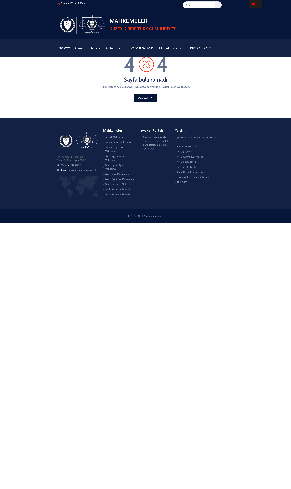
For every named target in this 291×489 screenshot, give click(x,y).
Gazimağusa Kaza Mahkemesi (114, 158)
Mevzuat (80, 48)
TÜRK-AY (182, 182)
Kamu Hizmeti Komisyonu (190, 172)
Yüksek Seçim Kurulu (187, 146)
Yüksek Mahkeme (114, 137)
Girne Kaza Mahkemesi (117, 174)
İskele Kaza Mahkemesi (117, 189)
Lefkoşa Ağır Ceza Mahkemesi (114, 149)
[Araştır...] (199, 4)
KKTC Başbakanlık (186, 162)
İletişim (207, 48)
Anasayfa (64, 48)
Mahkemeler (115, 48)
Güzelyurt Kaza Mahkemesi (119, 184)
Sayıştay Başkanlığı (187, 167)
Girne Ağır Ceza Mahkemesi (119, 179)
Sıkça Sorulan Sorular (141, 48)
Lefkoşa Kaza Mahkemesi (118, 142)
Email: (79, 170)
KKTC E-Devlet (184, 151)
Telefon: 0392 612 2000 (73, 3)
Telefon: (71, 165)
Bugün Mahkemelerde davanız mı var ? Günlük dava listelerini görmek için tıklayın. (155, 143)
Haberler (194, 48)
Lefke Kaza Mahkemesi (117, 194)
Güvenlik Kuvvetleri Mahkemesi (193, 177)
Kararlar (96, 48)
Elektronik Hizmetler (171, 48)
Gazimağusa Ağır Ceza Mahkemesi (117, 167)
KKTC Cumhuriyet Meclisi (190, 156)
